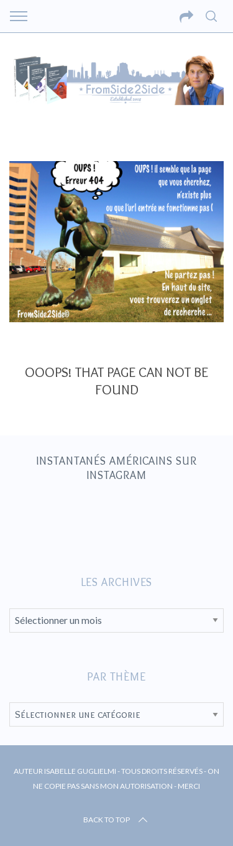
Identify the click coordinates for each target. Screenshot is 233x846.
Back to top (116, 820)
